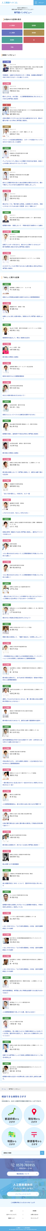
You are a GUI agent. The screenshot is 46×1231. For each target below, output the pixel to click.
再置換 (12, 40)
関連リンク (11, 1218)
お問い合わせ (34, 1214)
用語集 (34, 1211)
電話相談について (23, 1174)
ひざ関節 (12, 25)
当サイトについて (11, 1214)
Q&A (11, 1211)
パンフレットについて (23, 1194)
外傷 (12, 47)
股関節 (34, 25)
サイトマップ (34, 1218)
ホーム (4, 1089)
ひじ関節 (12, 33)
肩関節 (34, 33)
